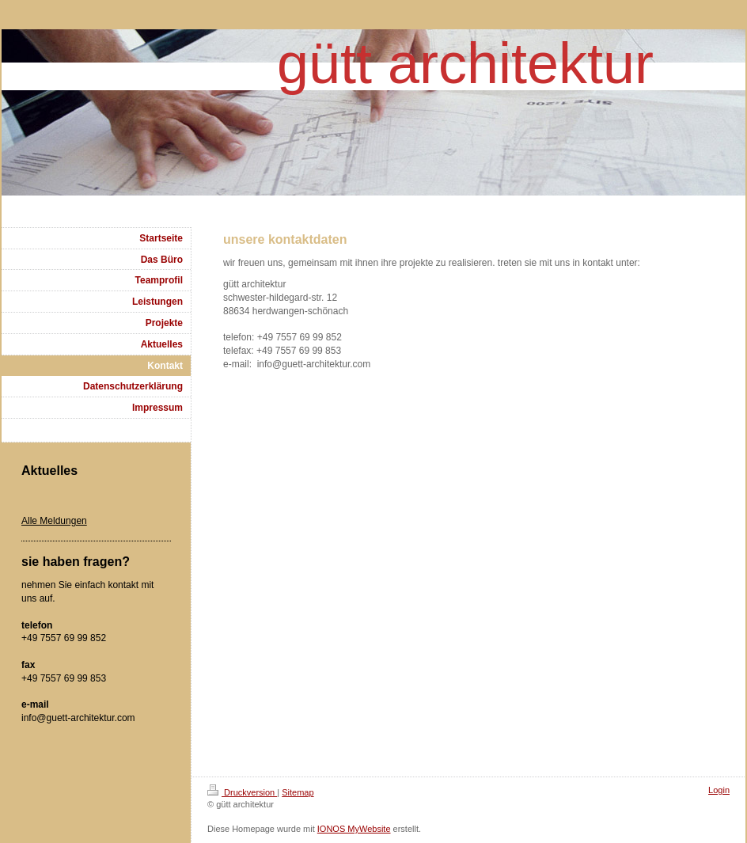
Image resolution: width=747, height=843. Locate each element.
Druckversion (242, 792)
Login (719, 790)
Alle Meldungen (54, 520)
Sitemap (297, 792)
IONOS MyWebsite (354, 829)
